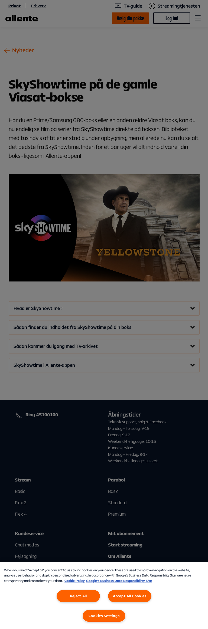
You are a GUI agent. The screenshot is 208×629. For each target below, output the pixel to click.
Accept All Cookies (130, 596)
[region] (104, 595)
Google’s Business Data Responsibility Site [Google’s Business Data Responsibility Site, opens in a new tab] (119, 581)
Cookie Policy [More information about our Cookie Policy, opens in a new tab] (74, 581)
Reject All (78, 596)
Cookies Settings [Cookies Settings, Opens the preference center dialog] (104, 616)
